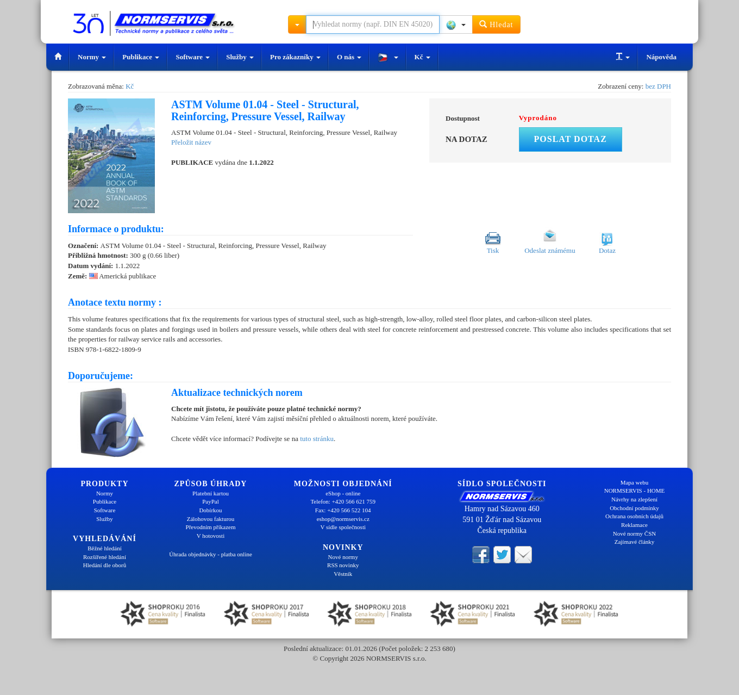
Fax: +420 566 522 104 (343, 510)
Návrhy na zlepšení (634, 499)
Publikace (140, 57)
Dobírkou (210, 510)
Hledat (496, 24)
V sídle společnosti (343, 527)
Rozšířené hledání (104, 557)
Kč (422, 57)
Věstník (343, 573)
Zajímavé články (635, 541)
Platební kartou (210, 493)
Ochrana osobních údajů (634, 516)
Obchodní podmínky (634, 508)
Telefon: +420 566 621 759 (342, 501)
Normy (92, 57)
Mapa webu (635, 482)
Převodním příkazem (211, 527)
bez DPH (658, 86)
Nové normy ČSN (634, 533)
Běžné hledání (104, 548)
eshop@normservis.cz (343, 519)
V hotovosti (210, 535)
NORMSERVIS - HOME (634, 490)
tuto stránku (317, 439)
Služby (240, 57)
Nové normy (343, 557)
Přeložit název (191, 142)
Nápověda (661, 57)
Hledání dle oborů (104, 565)
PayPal (210, 501)
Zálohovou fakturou (211, 519)
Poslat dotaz (570, 139)
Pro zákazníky (295, 57)
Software (193, 57)
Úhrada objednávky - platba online (210, 554)
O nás (349, 57)
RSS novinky (343, 565)
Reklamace (634, 525)
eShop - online (342, 493)
